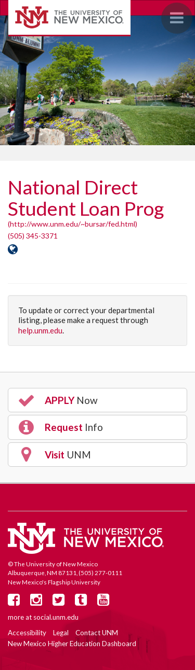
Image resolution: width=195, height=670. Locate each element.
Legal (61, 633)
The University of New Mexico (69, 18)
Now (57, 400)
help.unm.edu (40, 330)
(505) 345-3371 (33, 235)
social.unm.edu (56, 617)
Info (60, 427)
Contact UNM (96, 633)
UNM (54, 454)
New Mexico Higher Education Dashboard (72, 643)
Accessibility (27, 633)
